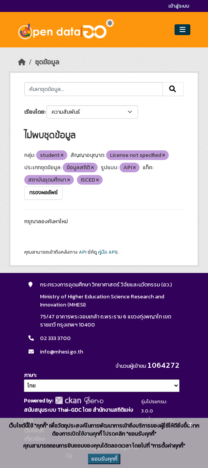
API (83, 252)
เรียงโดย (34, 112)
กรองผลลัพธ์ (43, 193)
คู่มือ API (107, 252)
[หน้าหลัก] (22, 62)
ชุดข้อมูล (47, 62)
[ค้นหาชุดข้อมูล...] (93, 89)
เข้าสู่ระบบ (178, 6)
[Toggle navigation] (182, 29)
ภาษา (29, 375)
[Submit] (173, 89)
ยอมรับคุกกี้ (104, 459)
